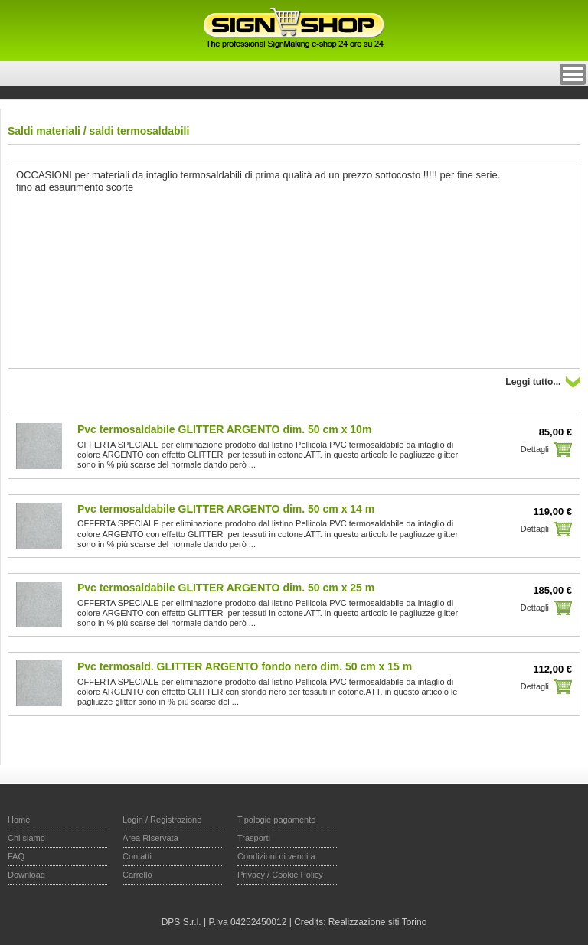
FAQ (16, 856)
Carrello (137, 874)
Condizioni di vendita (276, 856)
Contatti (137, 856)
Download (26, 874)
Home (19, 819)
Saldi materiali (44, 131)
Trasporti (253, 837)
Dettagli (535, 449)
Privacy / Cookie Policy (280, 874)
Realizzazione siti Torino (377, 922)
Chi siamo (26, 837)
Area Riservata (150, 837)
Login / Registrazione (161, 819)
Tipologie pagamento (276, 819)
